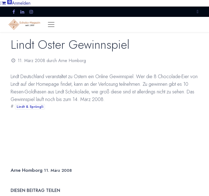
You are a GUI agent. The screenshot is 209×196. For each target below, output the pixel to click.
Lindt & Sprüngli (30, 106)
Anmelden (21, 3)
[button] (197, 11)
